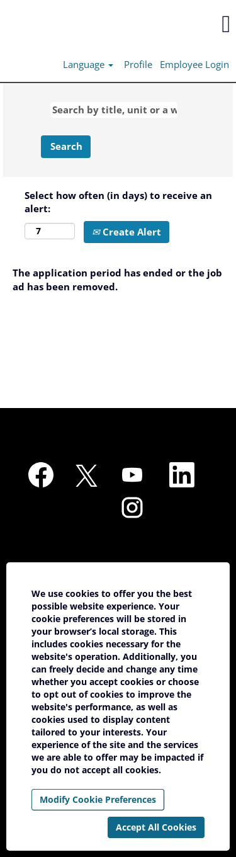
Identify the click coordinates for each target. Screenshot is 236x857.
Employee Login (194, 64)
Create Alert (126, 231)
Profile (138, 64)
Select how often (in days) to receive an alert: (118, 202)
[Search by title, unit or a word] (113, 110)
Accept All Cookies (156, 827)
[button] (196, 24)
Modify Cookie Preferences (98, 799)
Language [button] (88, 64)
